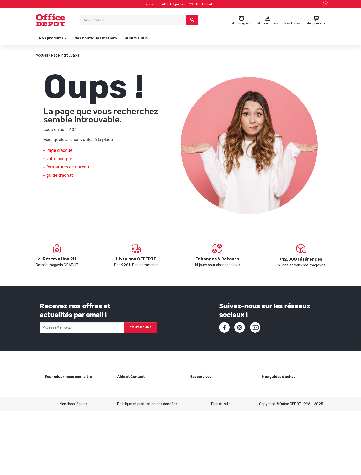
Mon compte (127, 412)
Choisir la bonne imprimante (285, 403)
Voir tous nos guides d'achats (286, 442)
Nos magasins (56, 403)
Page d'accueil (60, 150)
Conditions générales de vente (142, 420)
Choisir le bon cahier (278, 395)
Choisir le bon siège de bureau (286, 426)
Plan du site (221, 468)
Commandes (127, 403)
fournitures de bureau (67, 167)
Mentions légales (73, 468)
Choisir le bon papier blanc (283, 387)
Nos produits (52, 38)
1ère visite (53, 420)
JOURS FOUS (136, 38)
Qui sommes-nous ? (61, 387)
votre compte (59, 159)
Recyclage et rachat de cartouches (219, 403)
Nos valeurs (54, 395)
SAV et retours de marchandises (144, 395)
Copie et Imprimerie (206, 387)
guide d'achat (59, 175)
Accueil (42, 55)
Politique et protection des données (147, 468)
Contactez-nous (131, 442)
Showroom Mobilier (205, 395)
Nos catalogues (58, 412)
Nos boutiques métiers (95, 38)
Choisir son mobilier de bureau (286, 434)
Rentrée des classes (206, 412)
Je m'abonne (140, 327)
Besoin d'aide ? (129, 387)
